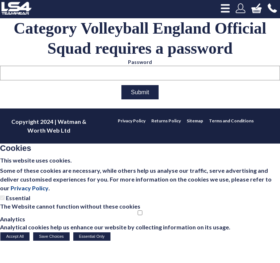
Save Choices (51, 236)
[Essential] (2, 197)
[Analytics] (140, 212)
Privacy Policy (29, 187)
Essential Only (92, 236)
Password (140, 62)
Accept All (15, 236)
